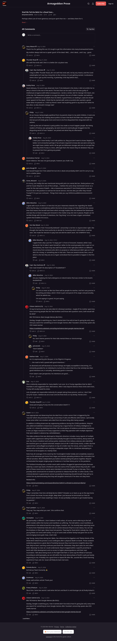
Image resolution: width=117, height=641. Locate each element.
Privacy (56, 627)
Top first (90, 29)
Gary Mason (30, 46)
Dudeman (29, 577)
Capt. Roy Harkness (36, 70)
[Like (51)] (45, 15)
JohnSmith (36, 346)
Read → (24, 22)
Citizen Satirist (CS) (36, 306)
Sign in (110, 4)
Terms (62, 627)
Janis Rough (30, 168)
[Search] (88, 4)
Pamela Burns (31, 567)
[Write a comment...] (61, 38)
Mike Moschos (31, 203)
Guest (28, 413)
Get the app (68, 632)
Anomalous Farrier (33, 158)
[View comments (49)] (50, 15)
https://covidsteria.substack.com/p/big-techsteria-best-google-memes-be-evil (57, 328)
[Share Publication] (93, 4)
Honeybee (30, 518)
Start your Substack (52, 632)
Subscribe (100, 4)
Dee (27, 381)
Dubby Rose (30, 85)
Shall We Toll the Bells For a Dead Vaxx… (38, 12)
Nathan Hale (34, 356)
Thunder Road (31, 60)
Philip (32, 112)
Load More (26, 618)
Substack (49, 637)
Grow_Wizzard (31, 181)
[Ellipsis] (94, 46)
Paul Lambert (31, 508)
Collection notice (70, 627)
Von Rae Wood (35, 225)
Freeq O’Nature (31, 588)
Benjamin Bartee (27, 15)
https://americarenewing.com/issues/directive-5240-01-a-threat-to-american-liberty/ (56, 483)
